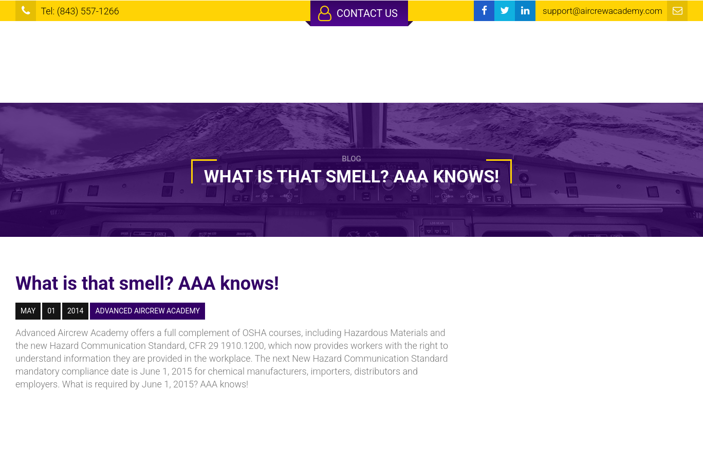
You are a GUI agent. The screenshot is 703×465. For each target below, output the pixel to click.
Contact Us (358, 13)
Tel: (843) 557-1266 (80, 11)
